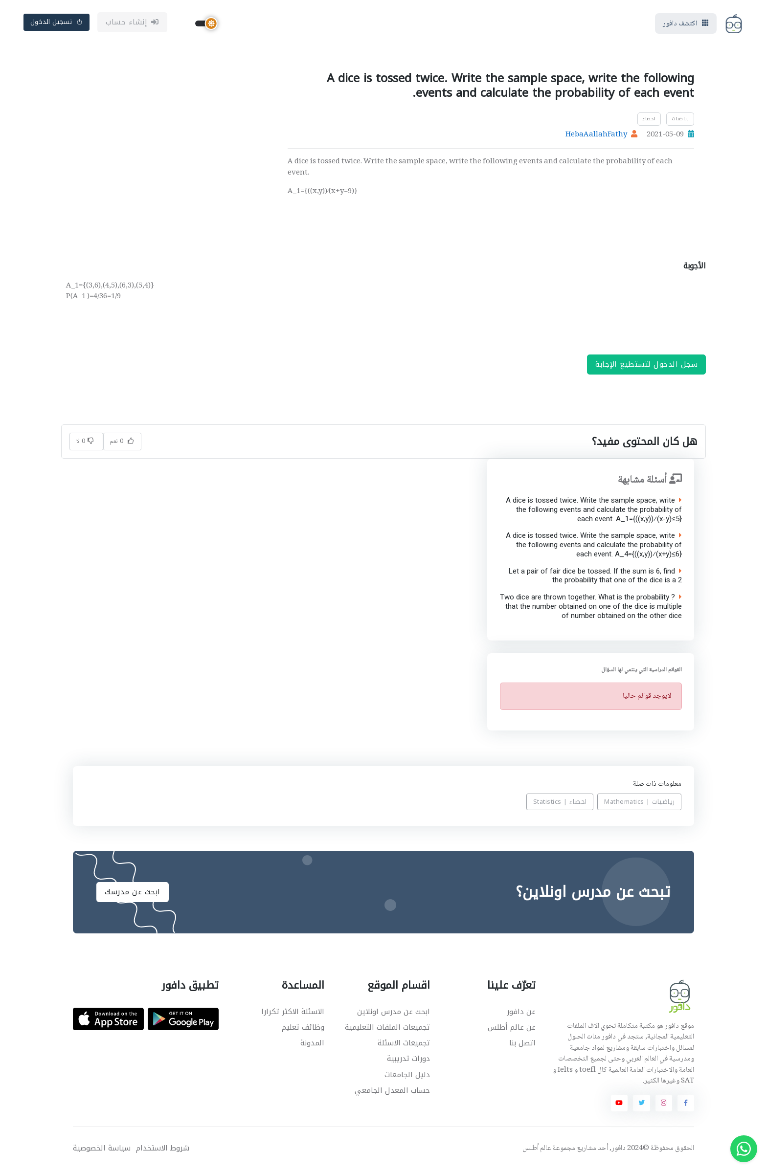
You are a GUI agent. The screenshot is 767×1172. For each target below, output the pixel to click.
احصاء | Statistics (560, 803)
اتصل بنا (522, 1045)
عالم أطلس (536, 1150)
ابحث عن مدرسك (132, 893)
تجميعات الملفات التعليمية (387, 1029)
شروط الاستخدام (162, 1150)
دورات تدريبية (408, 1060)
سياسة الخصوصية (102, 1150)
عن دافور (521, 1013)
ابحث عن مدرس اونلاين (393, 1013)
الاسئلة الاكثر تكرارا (292, 1013)
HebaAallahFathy (596, 136)
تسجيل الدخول (56, 23)
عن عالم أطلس (512, 1029)
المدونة (312, 1045)
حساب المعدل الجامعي (392, 1092)
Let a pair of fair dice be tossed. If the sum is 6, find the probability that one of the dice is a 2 (594, 577)
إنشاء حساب (132, 23)
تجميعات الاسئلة (404, 1045)
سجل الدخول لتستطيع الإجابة (646, 366)
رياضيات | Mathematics (639, 803)
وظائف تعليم (303, 1029)
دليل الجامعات (407, 1076)
